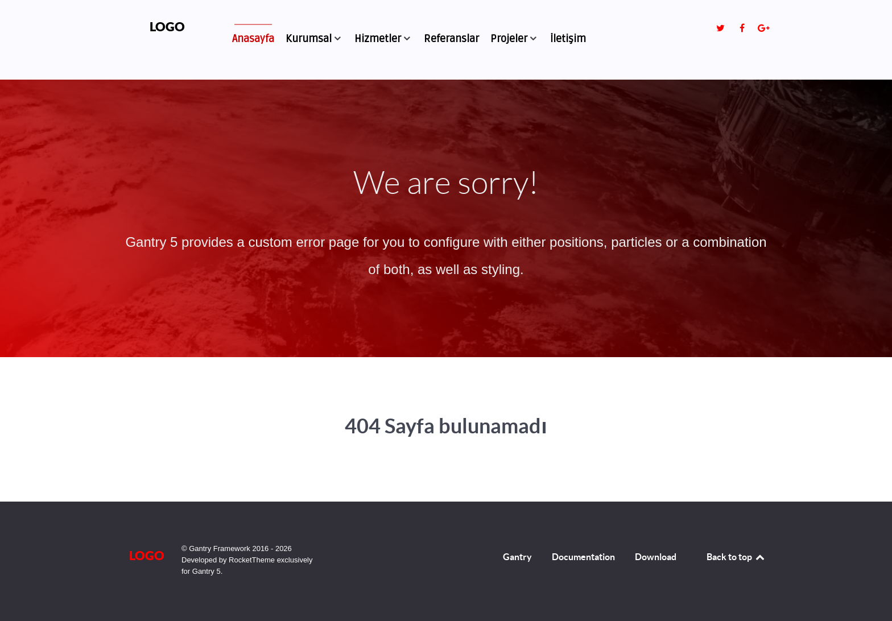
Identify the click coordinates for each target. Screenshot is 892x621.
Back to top (736, 557)
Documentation (583, 557)
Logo (167, 26)
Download (655, 557)
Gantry (517, 557)
